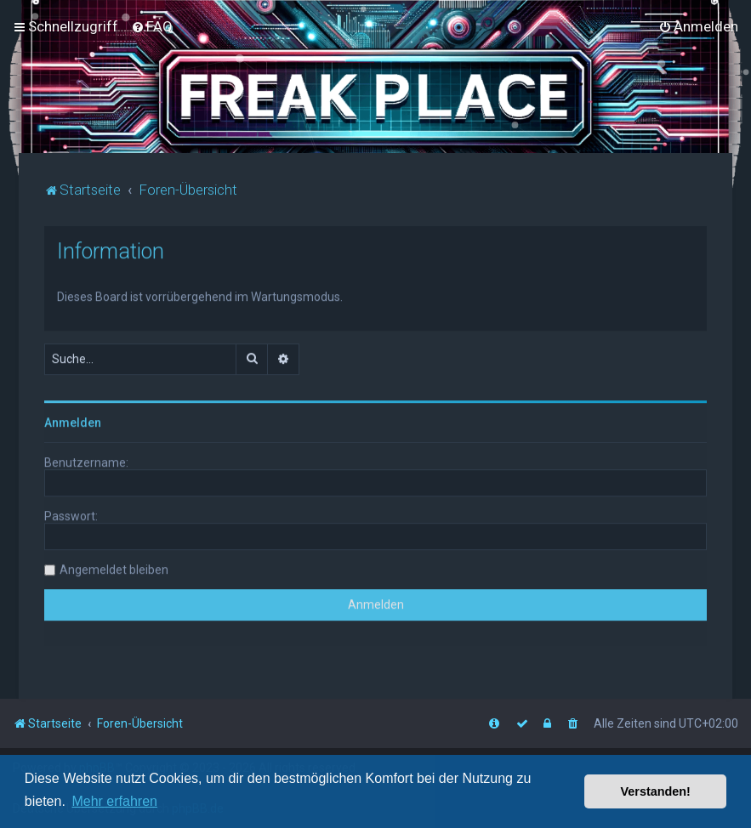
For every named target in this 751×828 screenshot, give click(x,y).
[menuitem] (152, 26)
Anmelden (72, 420)
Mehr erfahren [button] (114, 801)
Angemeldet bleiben (114, 567)
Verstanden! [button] (656, 791)
